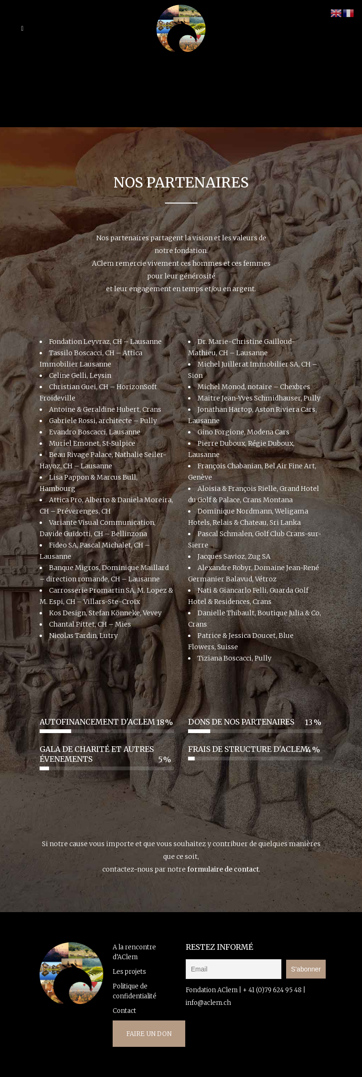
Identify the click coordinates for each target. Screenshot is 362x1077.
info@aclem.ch (208, 1003)
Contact (124, 1011)
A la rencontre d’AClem (134, 952)
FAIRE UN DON (149, 1034)
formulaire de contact (222, 869)
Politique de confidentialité (134, 991)
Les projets (129, 972)
